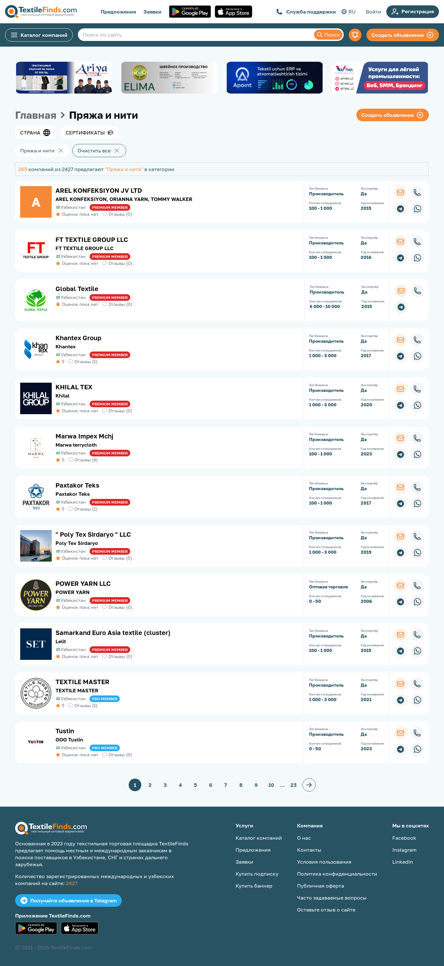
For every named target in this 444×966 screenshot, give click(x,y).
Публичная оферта (320, 886)
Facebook (404, 838)
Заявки (152, 12)
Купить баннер (254, 886)
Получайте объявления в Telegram (68, 900)
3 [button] (165, 785)
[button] (309, 785)
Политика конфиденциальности (337, 874)
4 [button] (180, 785)
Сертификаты (90, 132)
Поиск (328, 34)
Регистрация (412, 11)
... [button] (282, 785)
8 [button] (240, 785)
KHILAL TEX (74, 387)
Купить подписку (257, 874)
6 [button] (210, 785)
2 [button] (150, 785)
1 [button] (135, 785)
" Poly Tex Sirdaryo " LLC (93, 534)
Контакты (309, 850)
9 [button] (256, 785)
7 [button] (225, 785)
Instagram (404, 850)
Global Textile (77, 288)
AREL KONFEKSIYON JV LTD (99, 190)
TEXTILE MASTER (82, 681)
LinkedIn (402, 862)
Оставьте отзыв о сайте (326, 909)
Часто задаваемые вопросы (332, 898)
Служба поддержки (306, 12)
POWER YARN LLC (83, 583)
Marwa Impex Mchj (84, 436)
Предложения (118, 12)
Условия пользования (324, 862)
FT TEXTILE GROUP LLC (92, 239)
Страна (35, 132)
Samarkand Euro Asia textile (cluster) (113, 632)
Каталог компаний (38, 35)
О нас (304, 838)
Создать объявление (402, 35)
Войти (373, 12)
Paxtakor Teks (77, 485)
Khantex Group (78, 337)
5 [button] (195, 785)
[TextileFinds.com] (41, 11)
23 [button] (293, 785)
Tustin (65, 731)
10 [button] (271, 785)
